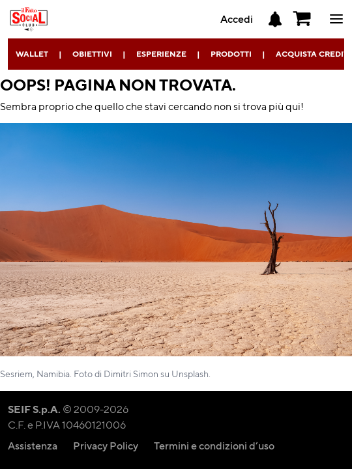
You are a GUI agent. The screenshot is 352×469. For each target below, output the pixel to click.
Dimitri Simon (131, 373)
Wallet (32, 54)
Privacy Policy (105, 445)
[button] (302, 18)
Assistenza (32, 445)
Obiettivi (92, 54)
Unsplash (190, 373)
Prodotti (231, 54)
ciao (336, 19)
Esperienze (161, 54)
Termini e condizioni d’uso (214, 445)
